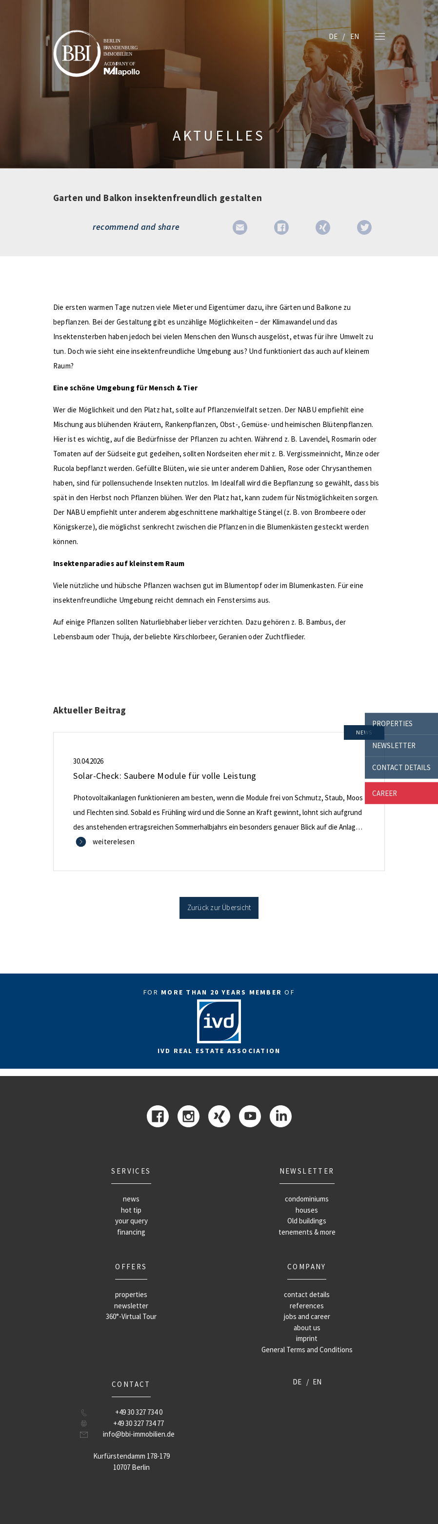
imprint (307, 1338)
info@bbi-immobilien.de (139, 1434)
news (131, 1198)
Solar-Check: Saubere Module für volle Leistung (165, 775)
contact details (401, 767)
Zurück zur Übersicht (219, 907)
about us (307, 1327)
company (306, 1266)
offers (131, 1266)
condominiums (307, 1198)
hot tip (131, 1210)
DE (333, 36)
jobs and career (307, 1316)
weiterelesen (114, 841)
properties (392, 723)
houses (307, 1210)
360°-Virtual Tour (131, 1316)
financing (131, 1232)
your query (131, 1220)
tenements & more (307, 1232)
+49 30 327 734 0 (138, 1412)
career (384, 792)
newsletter (394, 745)
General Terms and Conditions (307, 1349)
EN (354, 36)
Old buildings (306, 1220)
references (307, 1305)
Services (131, 1171)
